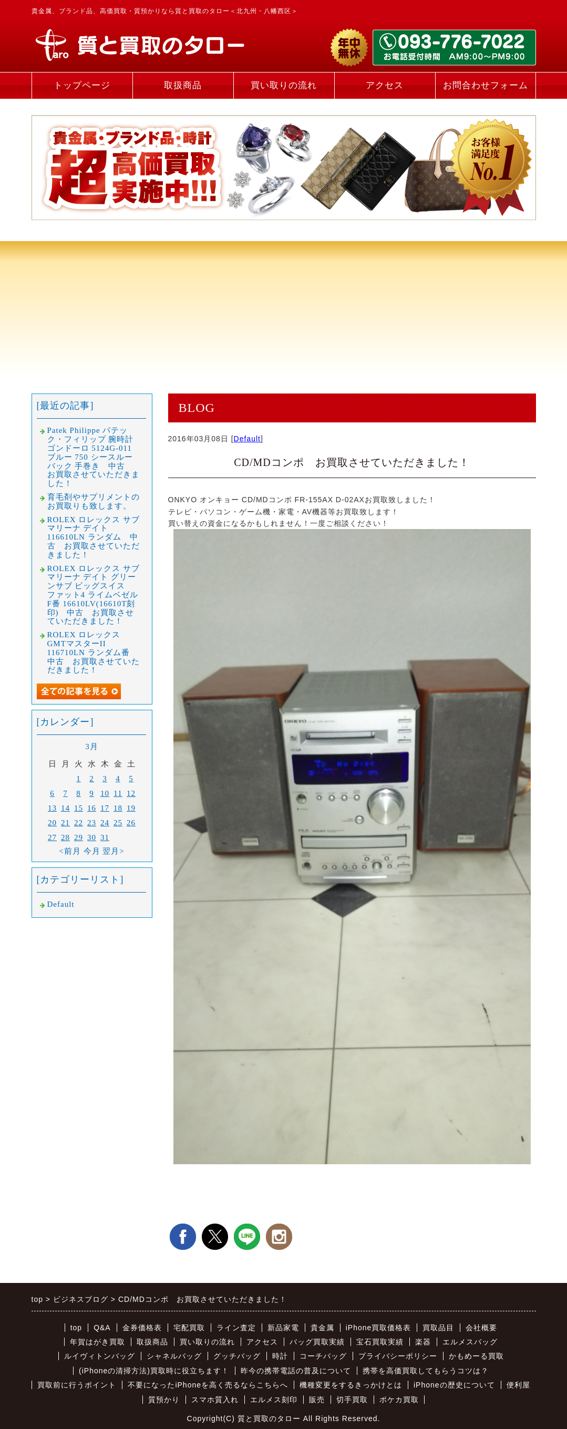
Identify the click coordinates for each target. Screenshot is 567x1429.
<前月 (69, 851)
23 (91, 823)
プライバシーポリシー (397, 1356)
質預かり (164, 1399)
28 (65, 837)
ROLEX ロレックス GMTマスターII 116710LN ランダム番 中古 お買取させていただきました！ (93, 652)
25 (118, 823)
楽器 (423, 1342)
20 (52, 823)
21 (65, 823)
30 (91, 837)
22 (78, 823)
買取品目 (438, 1327)
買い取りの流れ (284, 85)
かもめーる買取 (476, 1356)
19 (131, 808)
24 (104, 823)
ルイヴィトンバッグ (99, 1356)
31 (104, 837)
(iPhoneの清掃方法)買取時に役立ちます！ (154, 1370)
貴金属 (322, 1327)
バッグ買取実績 (317, 1342)
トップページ (82, 85)
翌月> (113, 851)
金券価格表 (142, 1327)
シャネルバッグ (174, 1356)
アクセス (385, 85)
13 (52, 808)
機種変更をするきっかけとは (351, 1385)
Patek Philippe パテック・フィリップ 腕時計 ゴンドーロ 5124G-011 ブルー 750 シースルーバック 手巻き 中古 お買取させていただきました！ (93, 457)
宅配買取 (189, 1327)
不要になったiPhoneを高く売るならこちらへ (208, 1385)
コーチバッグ (323, 1356)
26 (131, 823)
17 (104, 808)
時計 (280, 1356)
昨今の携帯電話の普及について (296, 1370)
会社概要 (481, 1327)
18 (118, 808)
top (76, 1327)
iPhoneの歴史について (454, 1385)
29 (78, 837)
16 (91, 808)
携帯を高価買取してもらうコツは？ (426, 1370)
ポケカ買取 (399, 1399)
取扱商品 (183, 85)
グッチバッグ (237, 1356)
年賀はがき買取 (97, 1342)
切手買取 (352, 1399)
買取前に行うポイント (76, 1385)
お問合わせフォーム (485, 85)
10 (104, 793)
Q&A (102, 1327)
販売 (317, 1399)
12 (131, 793)
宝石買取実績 (380, 1342)
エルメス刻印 (273, 1399)
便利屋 (518, 1385)
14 (65, 808)
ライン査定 (236, 1327)
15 (78, 808)
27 (52, 837)
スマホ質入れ (215, 1399)
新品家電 (283, 1327)
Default (247, 438)
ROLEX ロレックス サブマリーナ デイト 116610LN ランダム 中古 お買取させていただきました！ (93, 537)
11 (118, 793)
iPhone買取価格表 (378, 1327)
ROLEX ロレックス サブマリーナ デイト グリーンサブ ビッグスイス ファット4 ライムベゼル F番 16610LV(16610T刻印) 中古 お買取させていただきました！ (93, 595)
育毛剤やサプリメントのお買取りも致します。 (93, 501)
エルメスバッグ (470, 1342)
